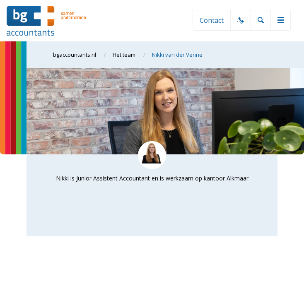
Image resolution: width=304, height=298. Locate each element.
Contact (212, 20)
